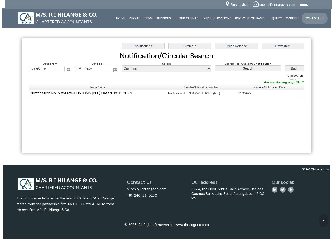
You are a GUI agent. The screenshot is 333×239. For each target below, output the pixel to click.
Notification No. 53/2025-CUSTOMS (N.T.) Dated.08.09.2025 (82, 93)
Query (276, 18)
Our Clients (188, 18)
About (134, 18)
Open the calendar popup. (69, 70)
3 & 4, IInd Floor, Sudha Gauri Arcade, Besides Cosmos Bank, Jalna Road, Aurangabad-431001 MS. (228, 194)
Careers (292, 18)
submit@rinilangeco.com (146, 189)
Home (120, 18)
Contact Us (314, 18)
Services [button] (164, 18)
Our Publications (216, 18)
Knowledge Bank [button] (250, 18)
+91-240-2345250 (142, 195)
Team (148, 18)
